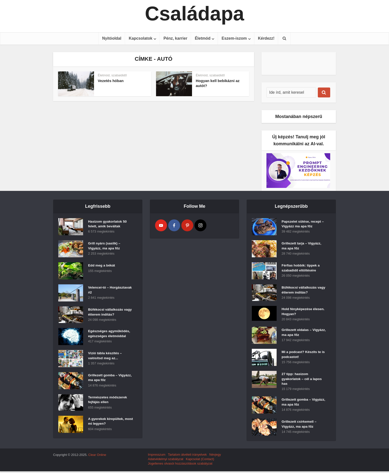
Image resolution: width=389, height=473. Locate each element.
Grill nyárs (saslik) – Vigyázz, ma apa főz (104, 246)
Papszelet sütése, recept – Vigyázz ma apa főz (303, 224)
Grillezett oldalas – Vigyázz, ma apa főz (298, 333)
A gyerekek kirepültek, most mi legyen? (106, 421)
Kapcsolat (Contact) (200, 461)
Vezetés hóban (111, 81)
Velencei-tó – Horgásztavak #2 (102, 290)
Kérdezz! (266, 38)
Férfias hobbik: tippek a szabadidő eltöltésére (301, 268)
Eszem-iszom (234, 38)
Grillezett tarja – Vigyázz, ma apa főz (302, 246)
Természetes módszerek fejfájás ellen (108, 400)
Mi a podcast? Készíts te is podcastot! (304, 355)
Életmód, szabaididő (112, 75)
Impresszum (156, 456)
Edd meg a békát (102, 266)
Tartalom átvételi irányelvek (187, 456)
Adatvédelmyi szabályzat (165, 461)
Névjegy (215, 456)
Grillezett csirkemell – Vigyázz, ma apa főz (299, 426)
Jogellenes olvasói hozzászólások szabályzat (180, 465)
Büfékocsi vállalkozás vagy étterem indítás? (106, 312)
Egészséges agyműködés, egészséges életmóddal (109, 334)
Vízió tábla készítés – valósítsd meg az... (105, 356)
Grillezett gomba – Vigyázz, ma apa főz (104, 378)
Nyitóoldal (111, 38)
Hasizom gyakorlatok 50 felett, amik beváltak (108, 224)
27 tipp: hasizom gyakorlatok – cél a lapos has (302, 380)
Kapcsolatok (140, 38)
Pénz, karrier (175, 38)
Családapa (194, 14)
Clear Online (97, 456)
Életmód (202, 38)
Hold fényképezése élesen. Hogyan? (303, 312)
